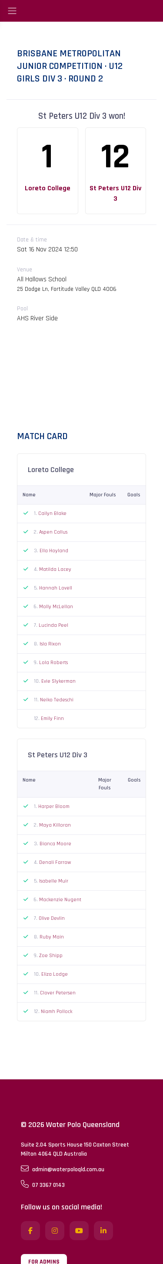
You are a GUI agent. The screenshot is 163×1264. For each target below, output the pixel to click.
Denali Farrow (55, 862)
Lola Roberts (53, 662)
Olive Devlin (52, 918)
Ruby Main (52, 937)
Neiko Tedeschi (56, 700)
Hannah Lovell (55, 588)
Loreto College (47, 188)
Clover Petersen (58, 993)
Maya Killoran (55, 825)
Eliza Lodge (54, 974)
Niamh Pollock (56, 1011)
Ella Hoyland (54, 550)
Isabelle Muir (53, 881)
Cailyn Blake (52, 513)
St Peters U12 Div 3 (115, 193)
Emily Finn (52, 718)
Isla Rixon (50, 644)
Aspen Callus (53, 532)
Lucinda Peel (53, 625)
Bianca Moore (55, 843)
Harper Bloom (54, 806)
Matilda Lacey (55, 569)
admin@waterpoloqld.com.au (62, 1169)
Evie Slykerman (58, 681)
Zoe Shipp (51, 955)
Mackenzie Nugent (60, 899)
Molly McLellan (56, 606)
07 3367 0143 (43, 1184)
